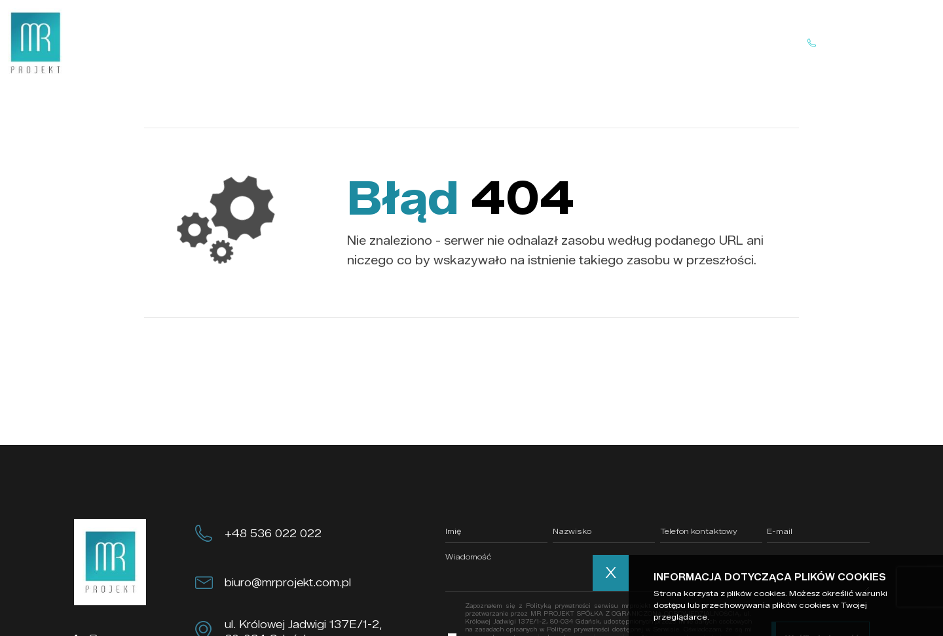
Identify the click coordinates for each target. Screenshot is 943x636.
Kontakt (578, 42)
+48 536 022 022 (273, 533)
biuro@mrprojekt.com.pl (288, 582)
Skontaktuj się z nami (863, 43)
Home (321, 42)
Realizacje (506, 42)
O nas (379, 42)
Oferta (438, 42)
